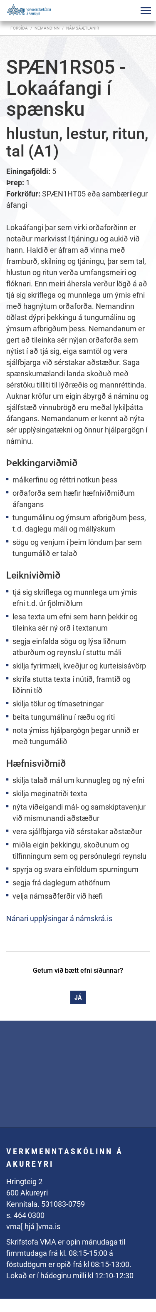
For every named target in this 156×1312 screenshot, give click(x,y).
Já (78, 997)
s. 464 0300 (25, 1215)
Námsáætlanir (82, 28)
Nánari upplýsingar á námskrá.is (59, 918)
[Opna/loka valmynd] (145, 10)
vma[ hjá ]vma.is (33, 1226)
